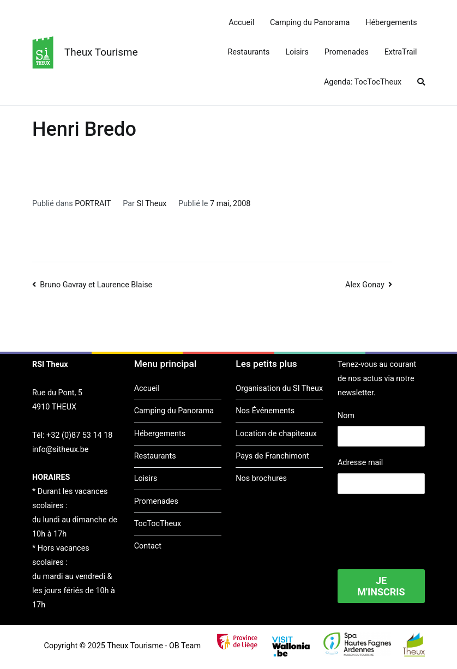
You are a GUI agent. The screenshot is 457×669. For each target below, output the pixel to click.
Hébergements (391, 22)
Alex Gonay (364, 285)
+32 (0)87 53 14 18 (79, 435)
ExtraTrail (400, 52)
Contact (147, 546)
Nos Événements (265, 410)
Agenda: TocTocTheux (362, 82)
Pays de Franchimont (272, 456)
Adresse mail (360, 462)
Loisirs (297, 52)
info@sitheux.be (60, 449)
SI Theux (152, 203)
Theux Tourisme (101, 52)
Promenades (346, 52)
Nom (346, 415)
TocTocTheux (157, 523)
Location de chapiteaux (276, 433)
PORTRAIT (93, 203)
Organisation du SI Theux (279, 388)
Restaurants (249, 52)
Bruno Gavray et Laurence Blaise (96, 285)
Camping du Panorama (310, 22)
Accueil (241, 22)
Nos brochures (261, 478)
